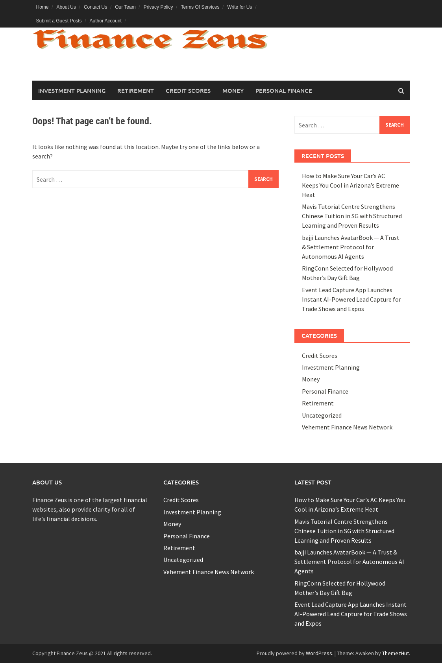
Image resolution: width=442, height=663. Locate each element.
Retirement (135, 90)
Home (42, 7)
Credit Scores (188, 90)
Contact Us (95, 7)
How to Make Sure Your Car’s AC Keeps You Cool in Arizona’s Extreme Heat (350, 185)
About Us (66, 7)
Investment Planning (71, 90)
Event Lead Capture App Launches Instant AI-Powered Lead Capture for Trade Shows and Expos (351, 299)
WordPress (319, 653)
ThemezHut (395, 653)
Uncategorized (322, 415)
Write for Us (239, 7)
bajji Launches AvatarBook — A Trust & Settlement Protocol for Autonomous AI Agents (350, 247)
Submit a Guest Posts (59, 21)
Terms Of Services (200, 7)
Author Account (106, 21)
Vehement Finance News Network (347, 427)
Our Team (125, 7)
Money (233, 90)
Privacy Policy (158, 7)
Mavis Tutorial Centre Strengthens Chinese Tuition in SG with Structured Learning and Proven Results (352, 216)
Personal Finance (283, 90)
